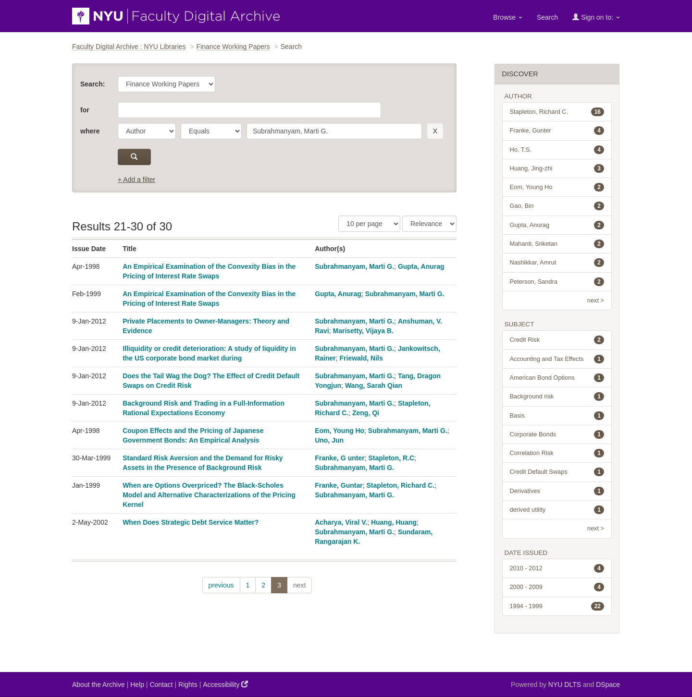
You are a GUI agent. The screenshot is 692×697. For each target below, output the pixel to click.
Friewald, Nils (361, 358)
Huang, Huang (394, 522)
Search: (92, 84)
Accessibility (225, 684)
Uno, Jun (329, 440)
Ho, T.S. (557, 149)
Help (137, 684)
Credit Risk (557, 340)
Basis (557, 415)
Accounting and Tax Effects (557, 359)
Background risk (557, 396)
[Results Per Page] (369, 224)
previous (221, 585)
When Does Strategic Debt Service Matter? (191, 522)
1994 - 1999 (557, 606)
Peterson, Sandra (557, 281)
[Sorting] (429, 224)
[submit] (134, 157)
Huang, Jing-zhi (557, 168)
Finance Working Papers (233, 46)
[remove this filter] (435, 131)
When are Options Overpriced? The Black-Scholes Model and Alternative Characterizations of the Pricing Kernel (209, 494)
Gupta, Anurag (421, 266)
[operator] (211, 131)
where (89, 131)
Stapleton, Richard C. (401, 485)
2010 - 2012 (557, 568)
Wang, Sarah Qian (373, 385)
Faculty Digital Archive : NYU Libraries (129, 46)
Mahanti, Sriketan (557, 244)
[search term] (334, 131)
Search (547, 17)
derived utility (557, 509)
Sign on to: (596, 17)
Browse (507, 17)
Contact (161, 684)
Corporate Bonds (557, 434)
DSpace (608, 684)
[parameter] (147, 131)
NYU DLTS (564, 684)
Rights (188, 684)
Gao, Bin (557, 206)
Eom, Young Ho (339, 430)
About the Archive (98, 684)
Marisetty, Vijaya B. (363, 331)
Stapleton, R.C (391, 458)
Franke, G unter (339, 458)
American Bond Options (557, 377)
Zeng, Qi (365, 413)
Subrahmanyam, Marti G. (354, 266)
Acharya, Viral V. (341, 522)
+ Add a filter (136, 179)
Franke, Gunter (557, 130)
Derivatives (557, 491)
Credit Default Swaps (557, 472)
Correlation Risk (557, 453)
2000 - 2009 (557, 587)
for (84, 110)
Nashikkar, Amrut (557, 262)
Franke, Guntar (339, 485)
